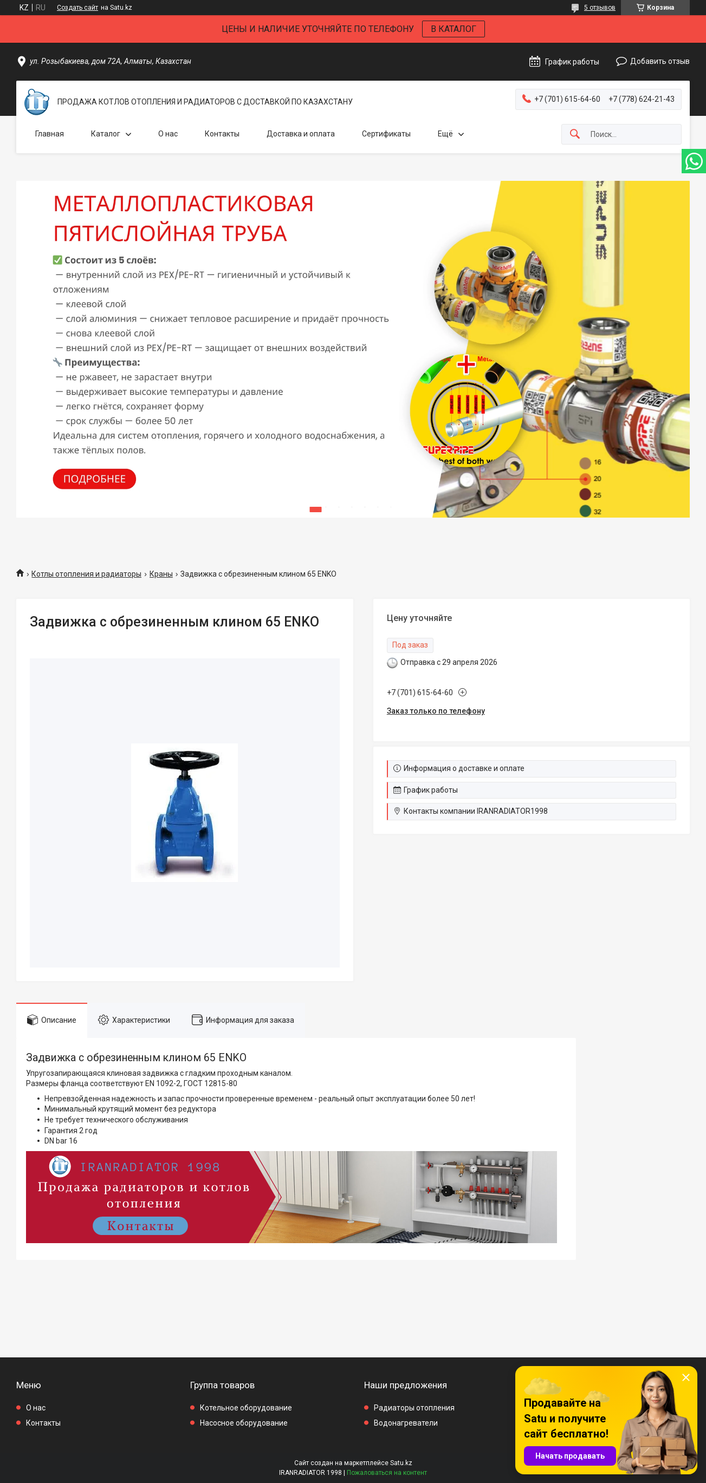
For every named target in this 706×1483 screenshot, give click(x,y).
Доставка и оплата (301, 133)
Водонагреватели (406, 1423)
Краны (161, 574)
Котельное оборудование (246, 1407)
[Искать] (574, 134)
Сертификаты (386, 133)
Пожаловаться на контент (387, 1473)
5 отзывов (600, 7)
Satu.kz (401, 1463)
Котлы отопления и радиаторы (86, 574)
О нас (168, 133)
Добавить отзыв (660, 61)
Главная (49, 133)
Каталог (105, 133)
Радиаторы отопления (414, 1407)
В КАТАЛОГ (453, 29)
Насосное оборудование (244, 1423)
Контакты (222, 133)
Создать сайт (77, 7)
